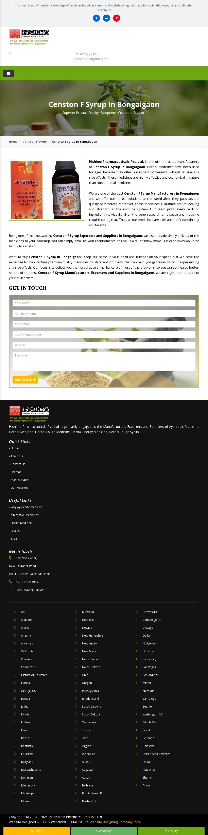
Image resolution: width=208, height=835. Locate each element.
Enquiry (171, 831)
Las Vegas (149, 667)
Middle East (150, 722)
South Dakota (91, 714)
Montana (88, 612)
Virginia (86, 746)
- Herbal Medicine (20, 523)
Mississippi (28, 793)
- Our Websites (18, 488)
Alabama (27, 620)
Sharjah (148, 777)
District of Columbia (34, 675)
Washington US (153, 714)
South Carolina (91, 706)
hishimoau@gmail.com (91, 59)
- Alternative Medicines (24, 515)
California (27, 651)
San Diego (149, 698)
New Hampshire (92, 635)
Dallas (147, 635)
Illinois (25, 714)
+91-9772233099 (86, 54)
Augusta (87, 769)
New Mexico (90, 651)
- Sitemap (15, 472)
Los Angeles (151, 675)
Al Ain (146, 785)
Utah (85, 738)
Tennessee (89, 722)
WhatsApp (104, 831)
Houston (148, 651)
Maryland (27, 762)
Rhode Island (90, 698)
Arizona (26, 635)
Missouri (26, 801)
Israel (146, 730)
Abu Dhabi (149, 769)
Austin (86, 777)
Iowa (24, 730)
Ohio (85, 675)
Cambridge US (152, 620)
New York (149, 691)
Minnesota (28, 785)
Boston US (89, 801)
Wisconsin (88, 754)
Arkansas (27, 643)
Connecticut (29, 667)
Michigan (27, 777)
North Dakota (91, 667)
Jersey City (149, 659)
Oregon (87, 683)
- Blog (13, 538)
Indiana (26, 722)
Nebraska (88, 620)
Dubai (146, 762)
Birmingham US (92, 793)
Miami (147, 683)
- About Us (16, 456)
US (23, 612)
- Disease (15, 531)
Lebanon (148, 738)
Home (13, 141)
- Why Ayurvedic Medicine (25, 507)
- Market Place (18, 480)
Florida (25, 683)
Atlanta (86, 762)
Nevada (87, 627)
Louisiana (27, 754)
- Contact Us (17, 464)
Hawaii (25, 698)
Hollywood (150, 643)
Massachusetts (31, 769)
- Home (14, 448)
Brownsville (150, 612)
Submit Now (25, 379)
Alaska (25, 627)
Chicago (148, 627)
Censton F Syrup (35, 141)
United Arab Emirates (156, 754)
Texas (86, 730)
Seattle (147, 706)
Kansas (26, 738)
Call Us (37, 831)
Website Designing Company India (115, 822)
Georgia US (28, 691)
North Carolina (91, 659)
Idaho (25, 706)
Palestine (149, 746)
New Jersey (89, 643)
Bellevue (87, 785)
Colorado (27, 659)
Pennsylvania (90, 691)
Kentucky (27, 746)
